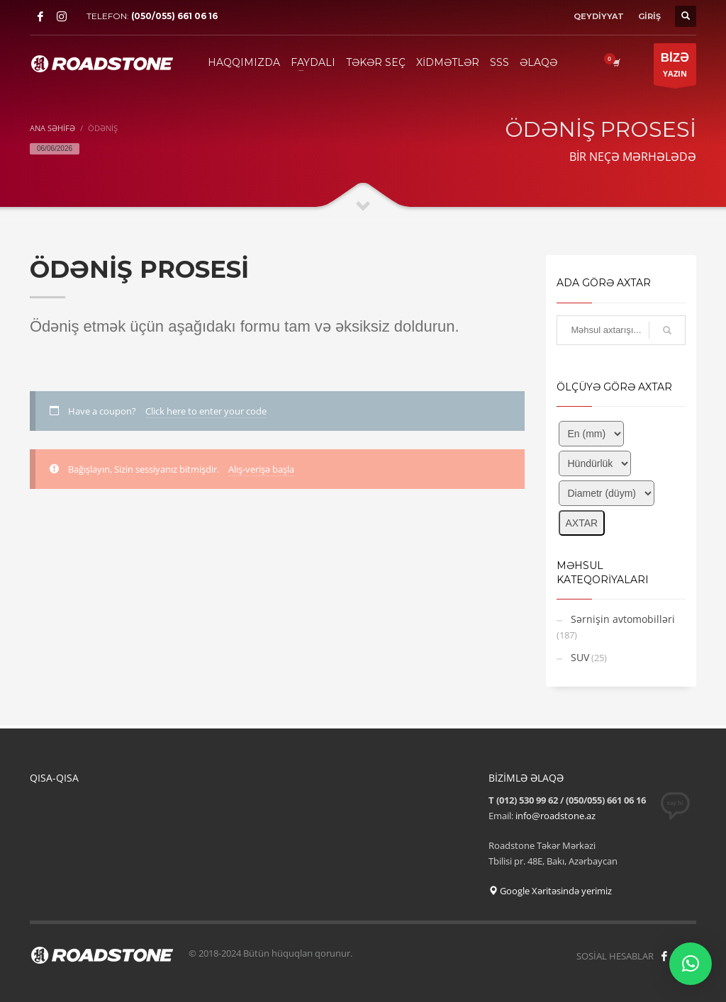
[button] (690, 963)
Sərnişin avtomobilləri (623, 619)
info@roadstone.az (555, 815)
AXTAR (582, 523)
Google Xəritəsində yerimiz (550, 890)
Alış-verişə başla (261, 469)
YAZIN (675, 67)
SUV (580, 657)
